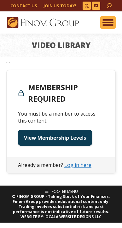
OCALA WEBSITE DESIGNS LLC (73, 216)
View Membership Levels (55, 137)
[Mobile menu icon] (108, 22)
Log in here (77, 165)
